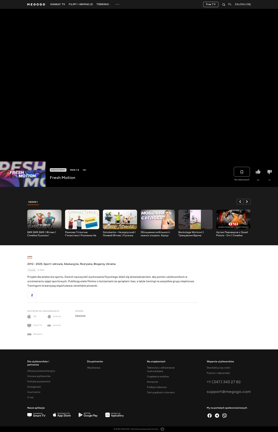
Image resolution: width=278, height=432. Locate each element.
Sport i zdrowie (53, 264)
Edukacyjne (71, 264)
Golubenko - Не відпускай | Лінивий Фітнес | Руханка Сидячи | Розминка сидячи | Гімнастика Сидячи (119, 234)
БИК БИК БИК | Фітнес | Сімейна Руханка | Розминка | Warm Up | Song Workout (44, 234)
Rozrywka (86, 264)
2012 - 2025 (34, 264)
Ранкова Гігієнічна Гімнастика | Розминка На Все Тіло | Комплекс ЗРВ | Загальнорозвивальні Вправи (81, 234)
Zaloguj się (243, 4)
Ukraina (111, 264)
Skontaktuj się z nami (218, 367)
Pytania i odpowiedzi (218, 373)
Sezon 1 (33, 202)
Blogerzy (99, 264)
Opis (29, 257)
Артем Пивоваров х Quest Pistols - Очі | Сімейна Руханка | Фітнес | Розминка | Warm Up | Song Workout (233, 234)
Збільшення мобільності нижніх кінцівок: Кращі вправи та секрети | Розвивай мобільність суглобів (155, 234)
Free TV (211, 4)
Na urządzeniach (156, 361)
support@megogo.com (229, 391)
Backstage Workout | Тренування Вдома (191, 234)
